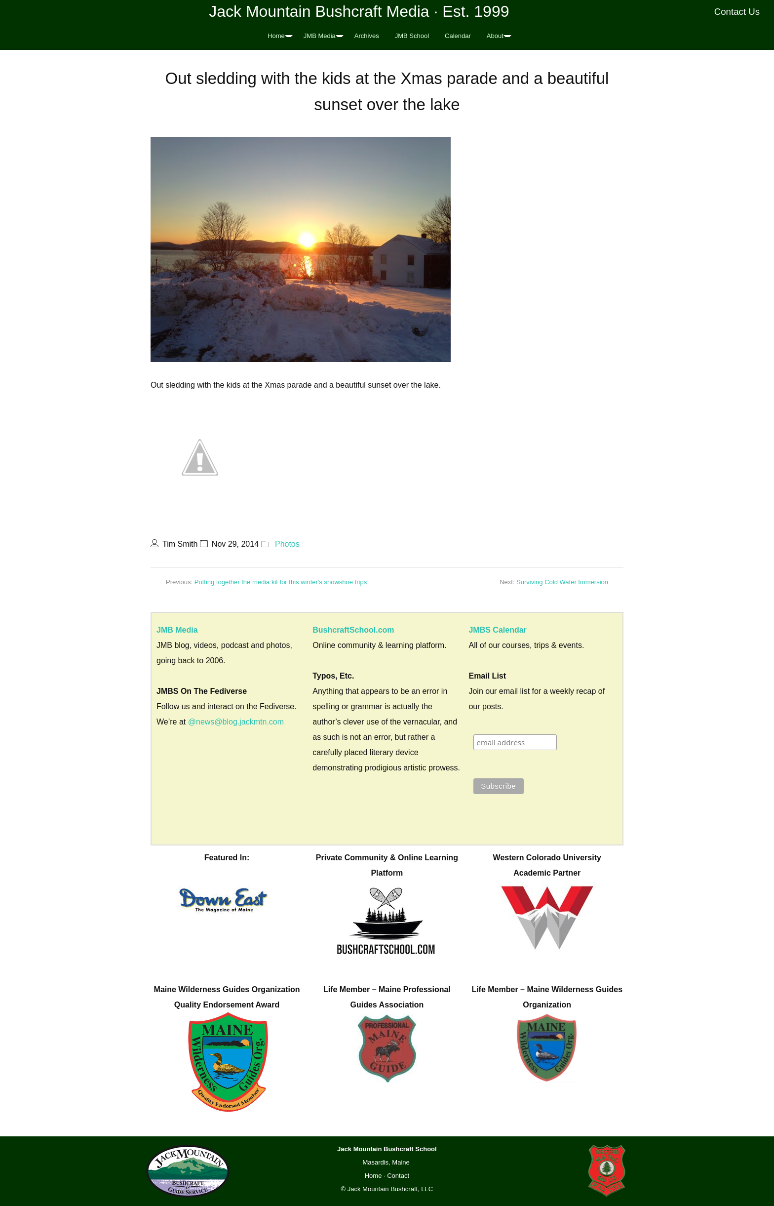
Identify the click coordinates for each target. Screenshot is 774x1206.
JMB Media (320, 36)
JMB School (412, 36)
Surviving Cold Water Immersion (562, 582)
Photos (287, 544)
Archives (366, 36)
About (495, 36)
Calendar (458, 36)
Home (276, 36)
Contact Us (737, 11)
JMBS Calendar (497, 630)
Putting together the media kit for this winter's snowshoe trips (280, 582)
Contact (398, 1175)
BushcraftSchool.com (353, 630)
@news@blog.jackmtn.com (236, 722)
